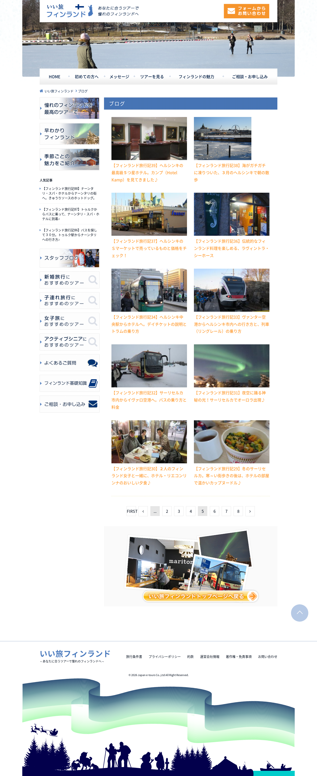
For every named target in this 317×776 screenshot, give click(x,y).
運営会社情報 (209, 656)
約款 (190, 656)
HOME (54, 77)
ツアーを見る (152, 77)
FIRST (131, 511)
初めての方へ (87, 77)
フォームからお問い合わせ (246, 11)
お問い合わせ (267, 656)
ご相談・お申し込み (250, 77)
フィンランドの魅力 (196, 77)
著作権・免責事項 (239, 656)
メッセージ (119, 77)
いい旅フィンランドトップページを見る (190, 566)
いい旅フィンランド (70, 11)
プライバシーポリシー (165, 656)
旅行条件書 (134, 656)
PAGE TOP (299, 613)
